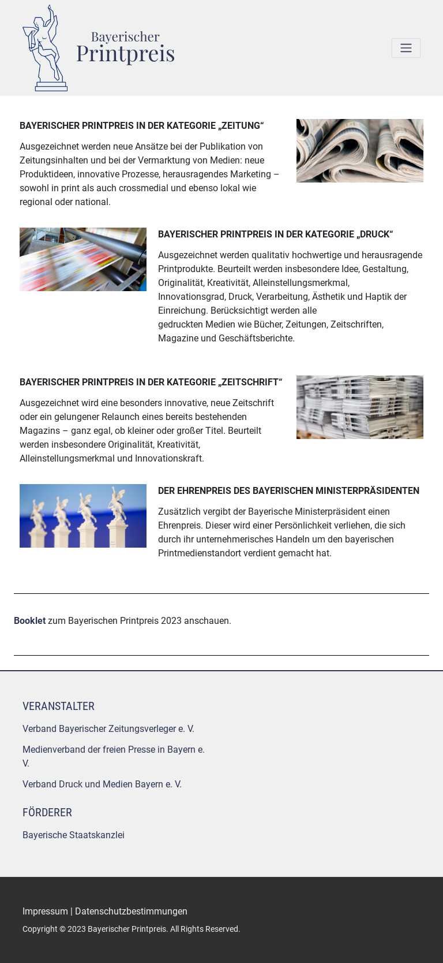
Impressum (45, 911)
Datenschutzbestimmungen (131, 911)
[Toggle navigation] (406, 48)
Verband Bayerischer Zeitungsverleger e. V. (108, 728)
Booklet (30, 620)
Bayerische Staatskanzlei (73, 835)
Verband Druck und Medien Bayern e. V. (102, 784)
